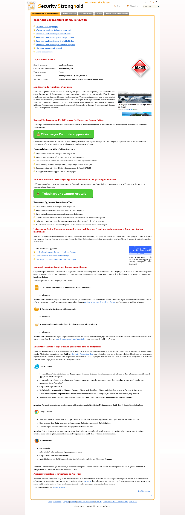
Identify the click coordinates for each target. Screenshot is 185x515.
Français (153, 2)
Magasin (66, 502)
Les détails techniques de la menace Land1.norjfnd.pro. (56, 252)
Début (50, 502)
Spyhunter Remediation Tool (82, 354)
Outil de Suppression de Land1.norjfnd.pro (100, 302)
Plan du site (133, 502)
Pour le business (69, 13)
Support (73, 502)
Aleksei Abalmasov (60, 487)
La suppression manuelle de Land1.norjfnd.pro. (53, 256)
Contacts (98, 502)
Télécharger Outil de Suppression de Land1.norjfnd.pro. (56, 259)
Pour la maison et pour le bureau (45, 13)
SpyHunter (87, 481)
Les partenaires (85, 13)
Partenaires (57, 502)
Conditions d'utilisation (85, 502)
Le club (99, 13)
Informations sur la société (116, 13)
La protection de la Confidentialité (115, 502)
